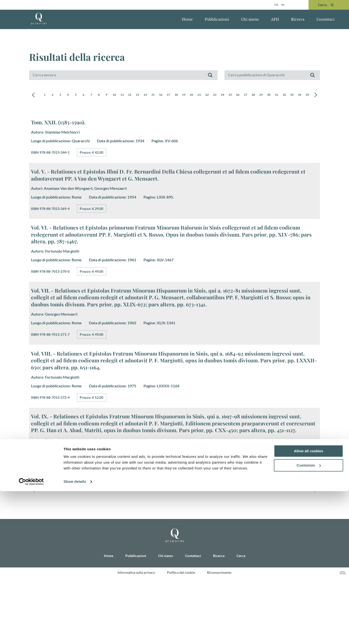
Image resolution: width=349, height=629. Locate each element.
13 (151, 95)
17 (186, 95)
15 (169, 95)
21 (222, 95)
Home (187, 19)
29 (292, 95)
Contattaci (325, 19)
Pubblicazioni (217, 19)
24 (248, 95)
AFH (275, 19)
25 (257, 95)
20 (213, 95)
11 (133, 95)
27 (275, 95)
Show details (74, 619)
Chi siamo (250, 19)
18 (195, 95)
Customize (309, 603)
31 (310, 95)
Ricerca (297, 19)
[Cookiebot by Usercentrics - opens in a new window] (31, 619)
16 (178, 95)
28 (283, 95)
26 (266, 95)
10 (125, 95)
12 (142, 95)
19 (204, 95)
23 (239, 95)
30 (301, 95)
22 (230, 95)
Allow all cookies (308, 589)
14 (160, 95)
